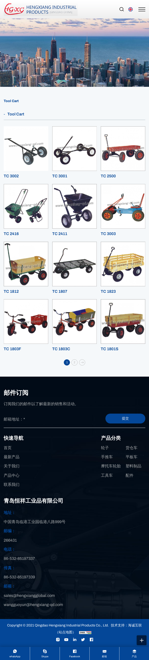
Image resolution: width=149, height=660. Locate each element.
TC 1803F (12, 349)
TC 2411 (59, 234)
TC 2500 (108, 176)
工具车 (107, 475)
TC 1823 (108, 291)
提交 (125, 418)
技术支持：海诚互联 (126, 625)
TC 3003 (108, 234)
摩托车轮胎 (111, 466)
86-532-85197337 (19, 558)
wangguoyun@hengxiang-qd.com (33, 605)
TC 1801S (109, 349)
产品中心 (11, 475)
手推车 (107, 457)
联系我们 (11, 484)
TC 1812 (11, 291)
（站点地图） (65, 632)
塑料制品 (133, 466)
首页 (8, 448)
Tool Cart (11, 101)
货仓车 (131, 448)
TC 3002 (11, 176)
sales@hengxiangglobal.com (29, 595)
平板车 (131, 457)
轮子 (105, 448)
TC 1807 (59, 291)
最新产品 (11, 457)
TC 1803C (61, 349)
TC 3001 (59, 176)
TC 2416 (11, 234)
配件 (129, 475)
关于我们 (11, 466)
